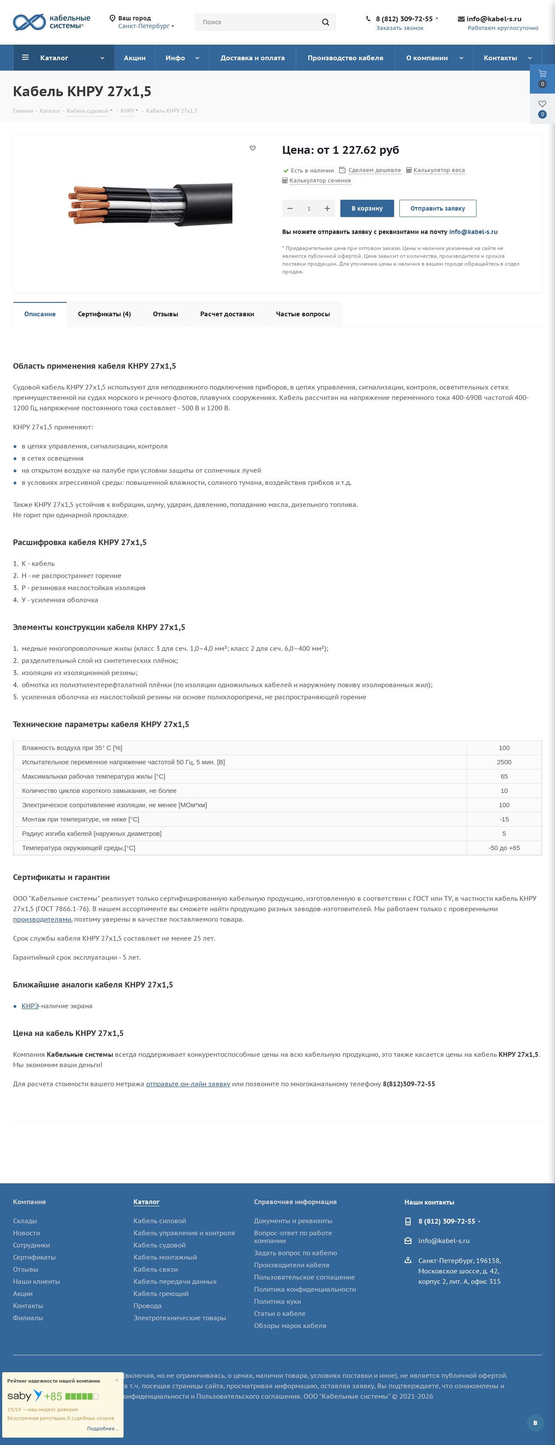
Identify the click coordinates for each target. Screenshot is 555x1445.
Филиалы (28, 1318)
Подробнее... (103, 1429)
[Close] (117, 1380)
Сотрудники (31, 1245)
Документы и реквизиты (293, 1221)
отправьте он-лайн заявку (188, 1084)
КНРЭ (30, 1006)
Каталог (147, 1202)
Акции (23, 1293)
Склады (25, 1221)
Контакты (28, 1306)
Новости (26, 1233)
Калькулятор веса (439, 170)
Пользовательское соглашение (304, 1277)
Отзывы (26, 1269)
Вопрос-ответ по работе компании (293, 1237)
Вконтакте (535, 1423)
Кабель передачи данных (175, 1281)
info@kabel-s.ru (494, 18)
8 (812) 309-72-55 (404, 18)
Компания (29, 1202)
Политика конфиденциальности (305, 1289)
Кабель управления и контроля (184, 1233)
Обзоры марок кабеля (290, 1326)
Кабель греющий (161, 1293)
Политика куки (277, 1301)
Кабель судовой (160, 1245)
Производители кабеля (292, 1265)
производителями (42, 919)
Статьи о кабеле (280, 1313)
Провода (148, 1306)
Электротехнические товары (180, 1318)
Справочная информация (295, 1202)
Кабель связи (156, 1269)
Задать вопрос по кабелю (295, 1253)
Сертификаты (34, 1257)
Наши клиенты (36, 1281)
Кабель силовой (160, 1221)
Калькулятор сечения (320, 180)
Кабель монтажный (165, 1257)
